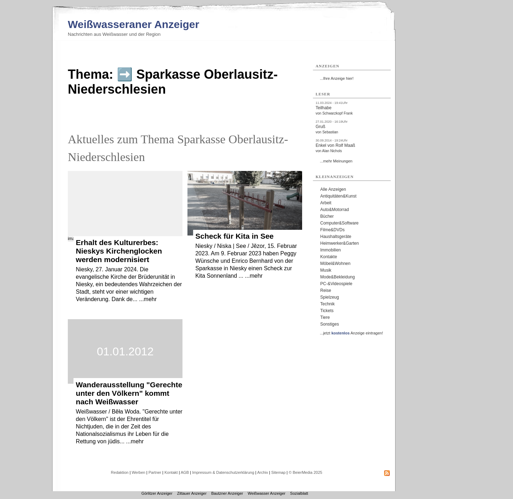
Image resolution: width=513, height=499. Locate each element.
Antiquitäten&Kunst (338, 196)
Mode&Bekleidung (337, 277)
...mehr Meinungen (336, 161)
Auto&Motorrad (334, 209)
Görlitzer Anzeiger (156, 493)
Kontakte (328, 257)
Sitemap (278, 472)
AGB (185, 472)
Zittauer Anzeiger (192, 493)
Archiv (262, 472)
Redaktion (120, 472)
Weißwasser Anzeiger (266, 493)
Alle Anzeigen (333, 189)
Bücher (327, 216)
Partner (154, 472)
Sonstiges (329, 324)
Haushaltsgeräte (335, 236)
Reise (325, 290)
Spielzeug (329, 297)
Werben (138, 472)
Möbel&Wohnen (335, 263)
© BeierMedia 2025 (305, 472)
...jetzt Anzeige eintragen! (351, 333)
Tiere (325, 317)
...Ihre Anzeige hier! (337, 78)
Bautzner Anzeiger (227, 493)
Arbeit (325, 203)
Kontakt (171, 472)
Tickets (327, 310)
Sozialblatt (299, 493)
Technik (327, 304)
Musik (325, 270)
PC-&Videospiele (336, 283)
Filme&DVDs (332, 230)
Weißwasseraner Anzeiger (133, 24)
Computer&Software (339, 223)
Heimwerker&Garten (339, 243)
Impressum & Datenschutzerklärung (223, 472)
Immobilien (330, 250)
